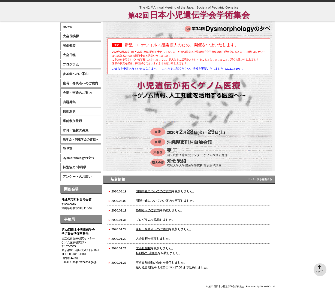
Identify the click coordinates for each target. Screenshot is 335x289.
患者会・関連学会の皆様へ (81, 139)
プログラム (143, 219)
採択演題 (69, 111)
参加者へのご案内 (148, 210)
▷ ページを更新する (260, 179)
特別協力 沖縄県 (147, 253)
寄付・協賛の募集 (75, 130)
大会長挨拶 (143, 248)
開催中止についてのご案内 (154, 191)
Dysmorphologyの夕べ (78, 157)
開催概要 (69, 45)
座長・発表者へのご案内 (152, 229)
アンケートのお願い (77, 176)
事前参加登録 (145, 262)
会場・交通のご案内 (77, 92)
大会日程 (142, 238)
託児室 (67, 148)
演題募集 (69, 102)
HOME (67, 26)
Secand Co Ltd (267, 286)
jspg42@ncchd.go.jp (84, 262)
